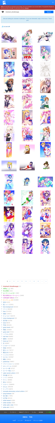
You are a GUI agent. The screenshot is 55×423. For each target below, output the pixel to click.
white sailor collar (8, 405)
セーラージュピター (9, 293)
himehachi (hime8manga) (10, 286)
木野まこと (6, 288)
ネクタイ (6, 357)
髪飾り (5, 339)
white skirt (6, 407)
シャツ (5, 377)
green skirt (6, 332)
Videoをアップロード (24, 412)
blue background (8, 307)
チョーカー (6, 316)
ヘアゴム (6, 334)
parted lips (6, 361)
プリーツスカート (8, 364)
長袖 (4, 348)
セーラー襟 (6, 368)
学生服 (5, 375)
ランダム (34, 412)
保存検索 (41, 412)
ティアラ (6, 389)
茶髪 (4, 313)
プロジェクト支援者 (37, 420)
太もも (5, 386)
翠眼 (4, 329)
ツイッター (20, 420)
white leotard (7, 400)
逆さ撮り (6, 396)
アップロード (13, 412)
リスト (5, 412)
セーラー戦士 (7, 370)
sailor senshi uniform (9, 373)
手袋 (4, 325)
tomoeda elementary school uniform (14, 391)
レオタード (6, 345)
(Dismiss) (27, 8)
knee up (5, 341)
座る (4, 382)
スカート (6, 384)
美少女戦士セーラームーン (11, 295)
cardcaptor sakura (8, 297)
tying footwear (7, 393)
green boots (6, 327)
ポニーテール (7, 366)
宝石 (4, 323)
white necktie (7, 402)
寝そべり (6, 350)
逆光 (4, 302)
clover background (8, 318)
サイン (5, 380)
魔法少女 (6, 352)
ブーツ (5, 309)
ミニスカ (6, 355)
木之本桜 (6, 291)
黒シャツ (6, 304)
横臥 (4, 359)
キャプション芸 (8, 300)
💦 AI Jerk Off (6, 26)
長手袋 (5, 320)
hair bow (5, 336)
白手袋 (5, 398)
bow (4, 311)
